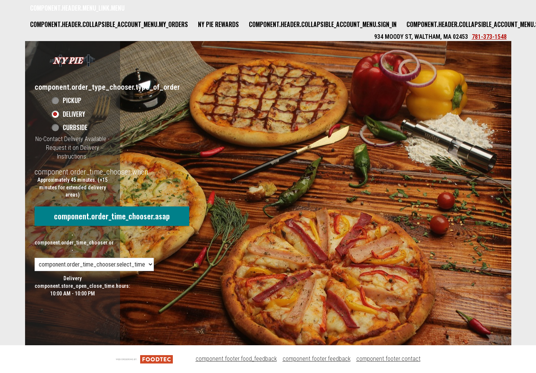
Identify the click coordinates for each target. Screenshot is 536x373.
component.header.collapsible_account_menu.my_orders (109, 24)
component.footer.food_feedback (236, 358)
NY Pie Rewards (218, 24)
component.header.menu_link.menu (77, 8)
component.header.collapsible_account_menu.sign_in (323, 24)
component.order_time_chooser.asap (112, 216)
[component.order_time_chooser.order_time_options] (94, 264)
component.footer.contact (388, 358)
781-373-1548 (489, 36)
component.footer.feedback (317, 358)
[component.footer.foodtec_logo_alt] (144, 358)
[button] (72, 60)
